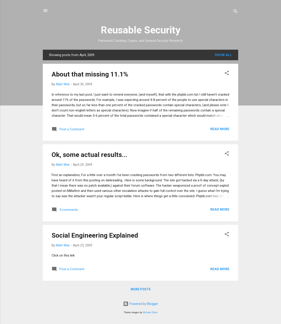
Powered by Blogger (140, 304)
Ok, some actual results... (89, 154)
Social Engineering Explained (95, 235)
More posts (141, 289)
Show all (223, 55)
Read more (219, 129)
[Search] (235, 12)
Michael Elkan (150, 312)
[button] (226, 73)
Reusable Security (140, 30)
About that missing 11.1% (90, 74)
